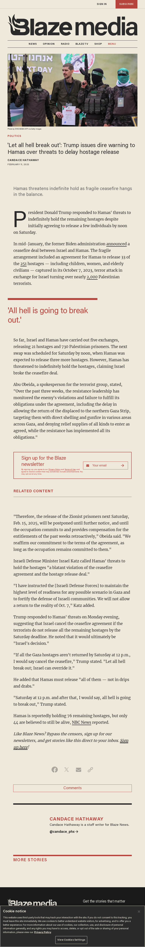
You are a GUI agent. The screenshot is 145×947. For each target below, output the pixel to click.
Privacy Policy (54, 470)
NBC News (81, 722)
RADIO (65, 44)
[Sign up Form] (105, 465)
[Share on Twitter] (66, 770)
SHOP (98, 44)
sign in (102, 4)
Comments (72, 788)
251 (23, 263)
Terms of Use (70, 470)
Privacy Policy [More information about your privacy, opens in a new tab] (42, 932)
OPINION (49, 44)
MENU (112, 44)
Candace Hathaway (23, 160)
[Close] (139, 911)
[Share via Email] (78, 770)
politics (14, 136)
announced (116, 244)
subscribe (126, 4)
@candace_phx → (64, 832)
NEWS (33, 44)
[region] (72, 926)
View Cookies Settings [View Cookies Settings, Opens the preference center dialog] (71, 940)
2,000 (92, 277)
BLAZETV (82, 44)
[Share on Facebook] (55, 770)
